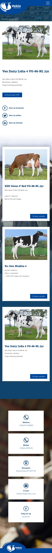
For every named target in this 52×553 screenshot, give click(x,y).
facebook (26, 514)
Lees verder (39, 216)
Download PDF (13, 95)
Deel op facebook (16, 108)
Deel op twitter (15, 115)
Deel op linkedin (16, 123)
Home (4, 19)
